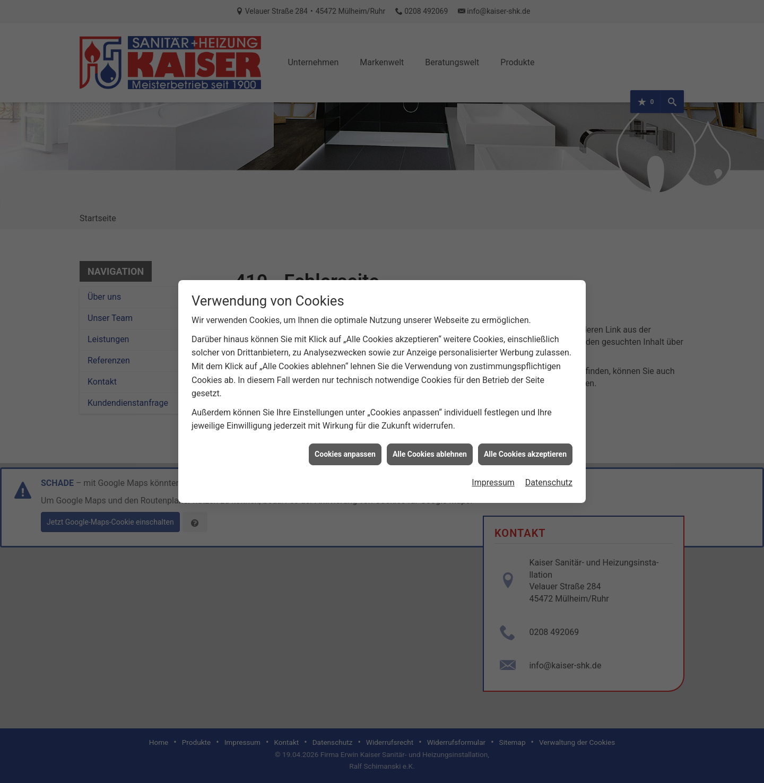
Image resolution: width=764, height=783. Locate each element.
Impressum (493, 475)
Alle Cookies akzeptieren (525, 446)
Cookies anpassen (345, 446)
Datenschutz (548, 475)
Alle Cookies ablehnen (430, 446)
